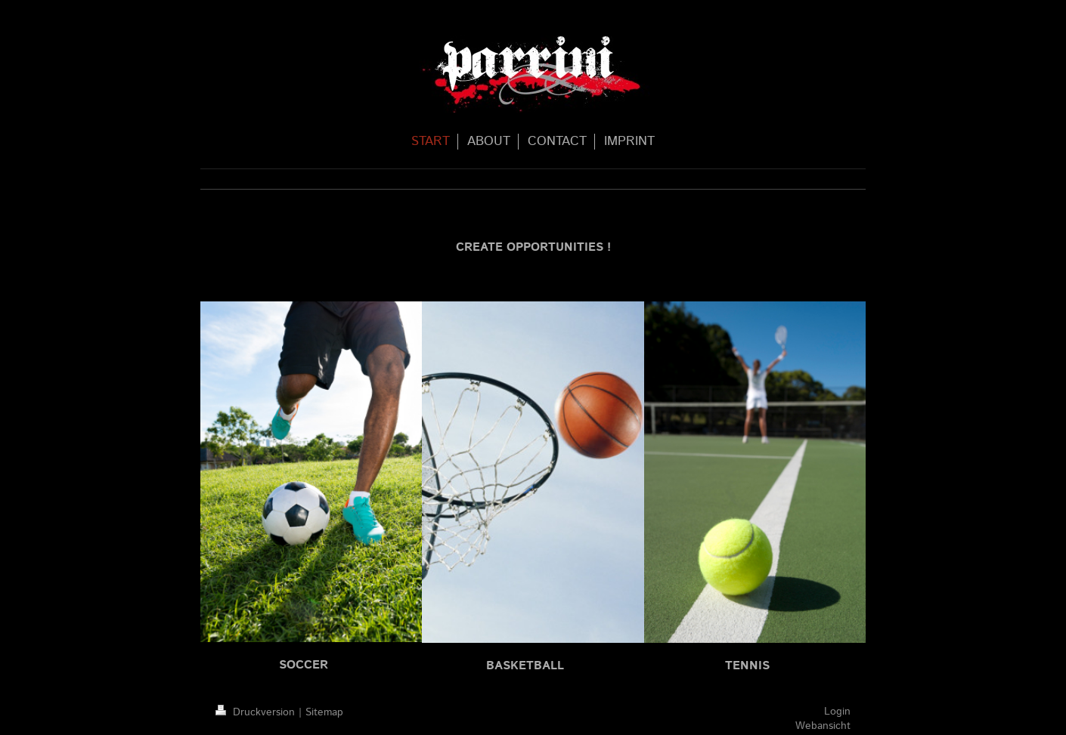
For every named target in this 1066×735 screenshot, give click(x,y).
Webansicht (823, 725)
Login (837, 711)
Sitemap (324, 712)
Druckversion (257, 712)
